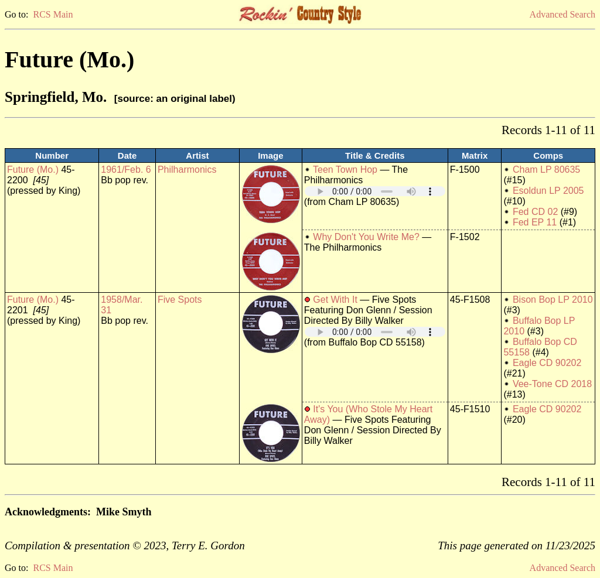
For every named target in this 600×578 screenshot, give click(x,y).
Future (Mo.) (33, 170)
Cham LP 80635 (546, 170)
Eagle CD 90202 (547, 363)
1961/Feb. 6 (126, 170)
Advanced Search (562, 14)
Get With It (335, 300)
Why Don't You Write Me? (366, 237)
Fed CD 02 (535, 212)
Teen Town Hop (345, 170)
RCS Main (53, 14)
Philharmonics (187, 170)
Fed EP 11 (535, 222)
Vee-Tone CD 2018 (552, 384)
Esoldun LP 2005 (548, 191)
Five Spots (180, 300)
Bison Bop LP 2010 (553, 300)
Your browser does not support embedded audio (375, 191)
